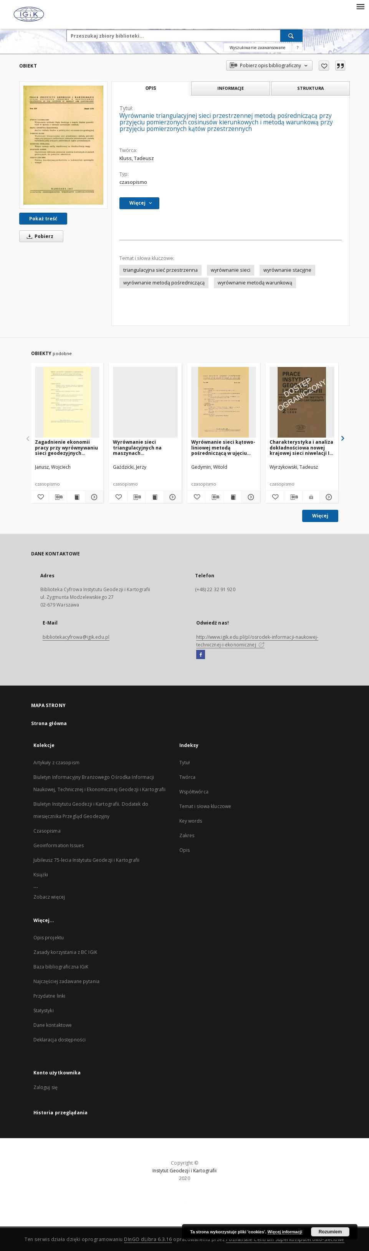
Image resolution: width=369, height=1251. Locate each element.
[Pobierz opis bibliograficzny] (58, 497)
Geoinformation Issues (58, 845)
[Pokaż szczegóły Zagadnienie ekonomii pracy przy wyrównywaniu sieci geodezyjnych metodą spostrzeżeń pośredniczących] (93, 497)
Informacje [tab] (230, 88)
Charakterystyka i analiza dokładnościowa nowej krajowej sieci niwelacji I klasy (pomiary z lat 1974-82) (301, 447)
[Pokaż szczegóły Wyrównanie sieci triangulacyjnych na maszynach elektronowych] (171, 497)
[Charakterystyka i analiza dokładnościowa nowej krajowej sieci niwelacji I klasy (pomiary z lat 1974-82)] (302, 402)
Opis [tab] (151, 88)
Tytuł (184, 762)
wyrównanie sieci (230, 270)
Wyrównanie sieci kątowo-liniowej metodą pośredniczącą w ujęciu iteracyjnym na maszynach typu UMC (223, 447)
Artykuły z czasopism (56, 762)
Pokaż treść (43, 218)
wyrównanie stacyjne (287, 270)
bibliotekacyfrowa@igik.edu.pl (76, 637)
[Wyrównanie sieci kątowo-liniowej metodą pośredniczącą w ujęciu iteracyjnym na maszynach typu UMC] (224, 402)
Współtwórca (193, 791)
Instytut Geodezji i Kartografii (184, 1170)
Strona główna (49, 723)
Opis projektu (48, 937)
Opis (184, 850)
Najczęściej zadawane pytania (66, 981)
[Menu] (360, 6)
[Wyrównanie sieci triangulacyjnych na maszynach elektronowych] (145, 402)
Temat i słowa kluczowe (205, 806)
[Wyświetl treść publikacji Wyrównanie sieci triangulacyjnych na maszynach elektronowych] (154, 497)
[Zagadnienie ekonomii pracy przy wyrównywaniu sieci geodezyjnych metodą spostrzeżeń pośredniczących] (67, 402)
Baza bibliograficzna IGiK (61, 966)
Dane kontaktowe (52, 1025)
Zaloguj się (45, 1087)
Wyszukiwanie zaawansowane (257, 47)
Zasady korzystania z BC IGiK (65, 952)
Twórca (187, 777)
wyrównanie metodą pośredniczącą (164, 282)
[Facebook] (200, 654)
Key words (190, 821)
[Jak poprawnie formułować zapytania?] (298, 47)
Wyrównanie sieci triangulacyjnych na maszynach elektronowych (137, 447)
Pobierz (38, 236)
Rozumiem (330, 1231)
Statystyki (43, 1010)
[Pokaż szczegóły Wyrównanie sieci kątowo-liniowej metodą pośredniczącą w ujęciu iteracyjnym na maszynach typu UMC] (249, 497)
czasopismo (133, 182)
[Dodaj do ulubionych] (324, 66)
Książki (40, 874)
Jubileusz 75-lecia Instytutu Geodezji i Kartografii (86, 860)
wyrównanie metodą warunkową (255, 282)
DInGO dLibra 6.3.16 (148, 1239)
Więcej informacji (285, 1232)
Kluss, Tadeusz (136, 158)
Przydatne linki (49, 996)
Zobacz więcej (49, 897)
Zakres (187, 835)
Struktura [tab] (310, 88)
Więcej (320, 515)
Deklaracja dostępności (59, 1039)
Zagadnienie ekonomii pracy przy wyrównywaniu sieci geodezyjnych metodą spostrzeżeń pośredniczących (66, 447)
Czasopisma (47, 831)
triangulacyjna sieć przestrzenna (160, 270)
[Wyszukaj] (291, 36)
